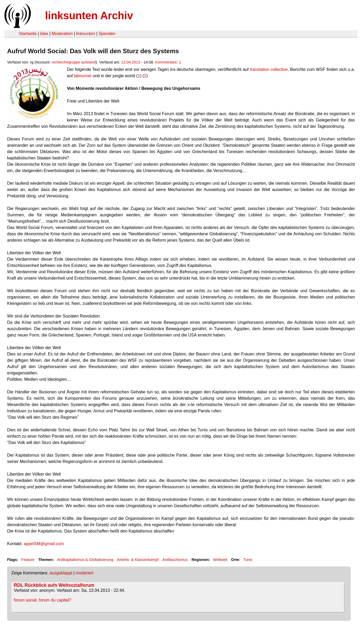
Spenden (106, 33)
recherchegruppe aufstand (74, 62)
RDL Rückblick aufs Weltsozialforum (54, 585)
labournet (83, 76)
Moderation (62, 33)
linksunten (85, 33)
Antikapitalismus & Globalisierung (85, 560)
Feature (27, 560)
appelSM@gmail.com (44, 543)
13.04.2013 (130, 62)
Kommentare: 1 (168, 62)
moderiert (84, 573)
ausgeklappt (60, 573)
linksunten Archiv (89, 15)
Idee (44, 33)
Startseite (28, 33)
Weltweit (220, 560)
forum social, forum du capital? (42, 600)
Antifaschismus (175, 560)
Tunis (247, 560)
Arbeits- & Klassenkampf (137, 560)
